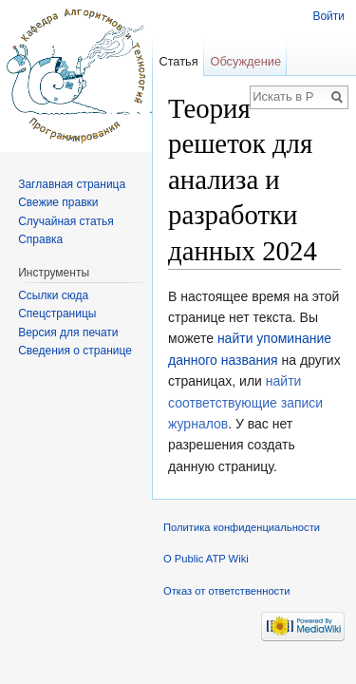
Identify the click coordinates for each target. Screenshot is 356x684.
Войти (328, 16)
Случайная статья (65, 221)
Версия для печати (68, 332)
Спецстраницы (57, 313)
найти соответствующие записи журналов (245, 402)
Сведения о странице (75, 350)
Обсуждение (245, 61)
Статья (178, 61)
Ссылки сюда (53, 295)
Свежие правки (58, 202)
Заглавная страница (71, 184)
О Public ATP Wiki (206, 558)
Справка (40, 239)
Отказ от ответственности (226, 591)
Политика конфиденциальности (241, 527)
